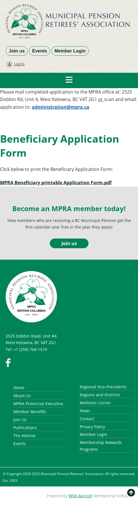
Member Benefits (29, 411)
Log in (19, 63)
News (85, 410)
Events (39, 51)
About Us (22, 395)
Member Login (69, 51)
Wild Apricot (80, 495)
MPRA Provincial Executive (38, 403)
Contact (87, 418)
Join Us (19, 419)
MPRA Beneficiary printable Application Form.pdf (56, 182)
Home (18, 387)
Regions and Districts (100, 394)
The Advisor (24, 435)
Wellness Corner (95, 402)
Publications (25, 427)
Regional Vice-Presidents (103, 386)
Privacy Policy (92, 426)
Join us (17, 51)
